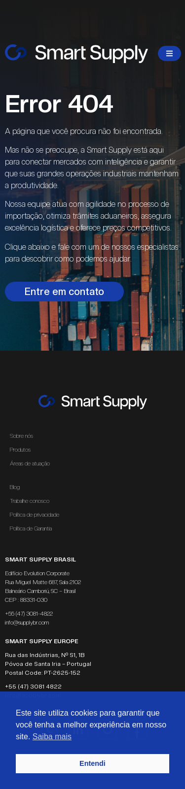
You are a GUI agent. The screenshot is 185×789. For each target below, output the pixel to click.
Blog (15, 487)
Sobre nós (21, 435)
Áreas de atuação (32, 463)
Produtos (20, 449)
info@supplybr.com (27, 622)
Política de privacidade (34, 514)
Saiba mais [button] (52, 736)
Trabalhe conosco (29, 500)
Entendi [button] (92, 763)
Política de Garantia (31, 528)
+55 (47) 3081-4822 (29, 613)
